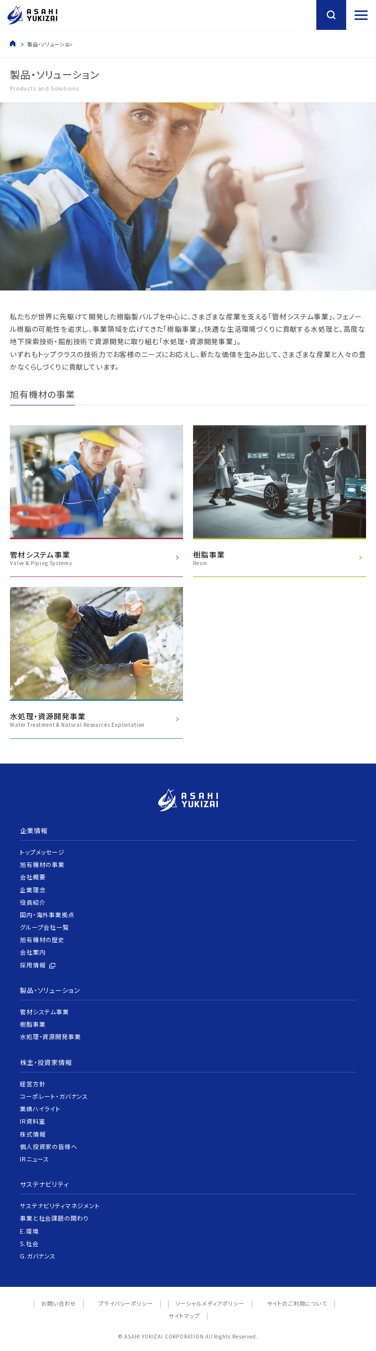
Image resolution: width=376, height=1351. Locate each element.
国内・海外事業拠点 (47, 914)
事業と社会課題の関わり (54, 1218)
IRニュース (34, 1159)
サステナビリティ (44, 1184)
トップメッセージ (42, 852)
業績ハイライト (40, 1108)
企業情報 (33, 830)
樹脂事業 (32, 1024)
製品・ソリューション (50, 990)
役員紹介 (32, 902)
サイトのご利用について (297, 1303)
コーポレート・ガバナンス (54, 1096)
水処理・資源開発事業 (50, 1036)
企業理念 (32, 889)
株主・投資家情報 (46, 1062)
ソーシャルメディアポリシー (210, 1303)
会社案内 (32, 952)
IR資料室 (32, 1121)
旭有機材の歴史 (42, 939)
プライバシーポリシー (125, 1303)
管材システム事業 (44, 1011)
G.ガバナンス (38, 1256)
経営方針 (32, 1083)
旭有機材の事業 (42, 864)
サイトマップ (184, 1316)
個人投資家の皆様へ (49, 1146)
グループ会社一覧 (44, 927)
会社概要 (32, 876)
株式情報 (32, 1134)
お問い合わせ (58, 1303)
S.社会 (29, 1243)
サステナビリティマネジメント (60, 1205)
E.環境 (29, 1231)
